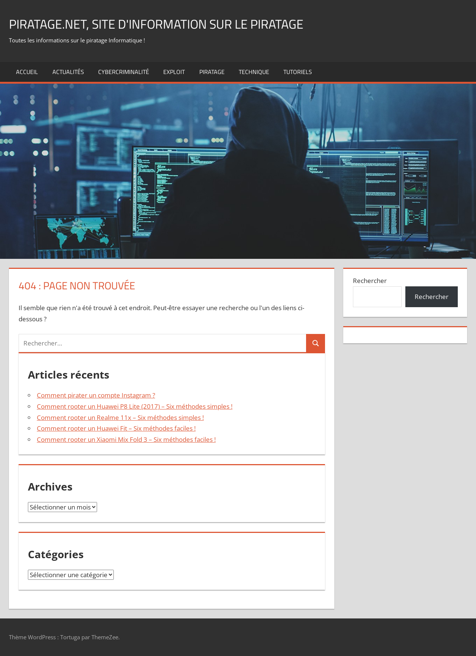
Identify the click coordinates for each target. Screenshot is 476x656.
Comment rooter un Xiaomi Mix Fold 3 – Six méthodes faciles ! (126, 439)
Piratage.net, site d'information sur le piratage (165, 23)
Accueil (27, 71)
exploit (174, 71)
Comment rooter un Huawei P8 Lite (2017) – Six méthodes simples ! (134, 406)
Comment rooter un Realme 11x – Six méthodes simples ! (120, 417)
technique (254, 71)
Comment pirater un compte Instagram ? (96, 395)
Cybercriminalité (123, 71)
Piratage (212, 71)
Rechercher (370, 280)
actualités (68, 71)
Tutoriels (297, 71)
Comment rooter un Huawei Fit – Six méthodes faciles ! (116, 428)
